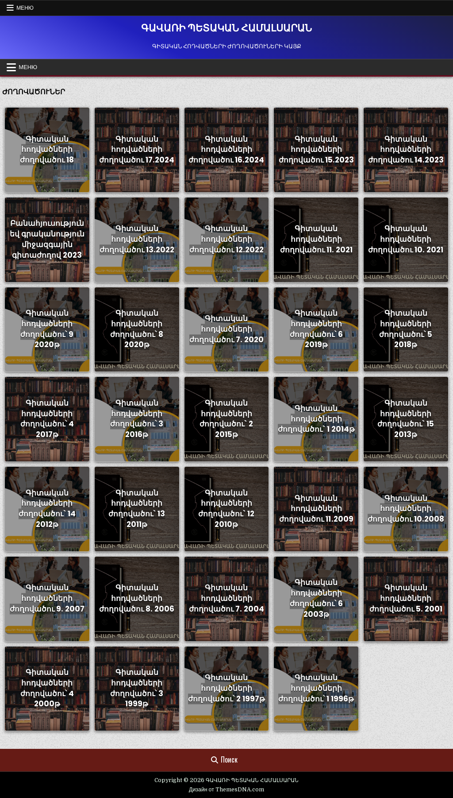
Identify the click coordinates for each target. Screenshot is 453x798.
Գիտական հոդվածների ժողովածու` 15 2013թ (405, 419)
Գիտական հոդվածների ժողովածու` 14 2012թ (47, 509)
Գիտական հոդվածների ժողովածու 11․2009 (316, 509)
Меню (25, 8)
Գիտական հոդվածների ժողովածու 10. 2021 (405, 240)
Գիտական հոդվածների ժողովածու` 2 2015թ (226, 419)
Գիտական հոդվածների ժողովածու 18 (47, 150)
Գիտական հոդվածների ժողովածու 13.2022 (137, 240)
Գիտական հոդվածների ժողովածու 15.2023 (316, 150)
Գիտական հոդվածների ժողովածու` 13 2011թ (136, 509)
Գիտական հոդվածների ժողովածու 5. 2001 (405, 599)
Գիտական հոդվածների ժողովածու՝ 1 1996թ (316, 688)
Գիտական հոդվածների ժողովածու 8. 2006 (136, 599)
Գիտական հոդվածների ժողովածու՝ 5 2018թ (405, 329)
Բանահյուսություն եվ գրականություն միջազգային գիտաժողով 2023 (47, 239)
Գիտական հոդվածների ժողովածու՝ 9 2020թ (46, 329)
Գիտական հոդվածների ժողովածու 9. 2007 (47, 599)
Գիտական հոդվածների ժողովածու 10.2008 (406, 509)
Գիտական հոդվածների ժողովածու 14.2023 (406, 150)
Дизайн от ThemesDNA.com (226, 789)
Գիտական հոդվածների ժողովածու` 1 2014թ (316, 419)
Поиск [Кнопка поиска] (224, 760)
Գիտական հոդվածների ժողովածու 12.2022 (226, 240)
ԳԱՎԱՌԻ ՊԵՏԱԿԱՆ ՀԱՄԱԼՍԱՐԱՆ (226, 28)
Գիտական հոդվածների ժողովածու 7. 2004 (226, 599)
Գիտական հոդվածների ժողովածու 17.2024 (136, 150)
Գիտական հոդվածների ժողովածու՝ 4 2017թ (47, 419)
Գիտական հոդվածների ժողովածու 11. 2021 (316, 240)
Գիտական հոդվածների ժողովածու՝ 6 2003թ (316, 598)
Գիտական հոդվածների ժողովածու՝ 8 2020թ (136, 329)
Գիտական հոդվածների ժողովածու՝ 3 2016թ (136, 419)
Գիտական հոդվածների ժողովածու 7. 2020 (226, 329)
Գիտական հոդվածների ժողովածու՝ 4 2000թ (47, 688)
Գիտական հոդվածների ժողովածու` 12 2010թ (226, 509)
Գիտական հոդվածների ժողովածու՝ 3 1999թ (136, 688)
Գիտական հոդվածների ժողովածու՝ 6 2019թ (316, 329)
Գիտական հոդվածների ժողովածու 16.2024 (226, 150)
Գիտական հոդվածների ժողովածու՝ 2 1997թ (226, 688)
